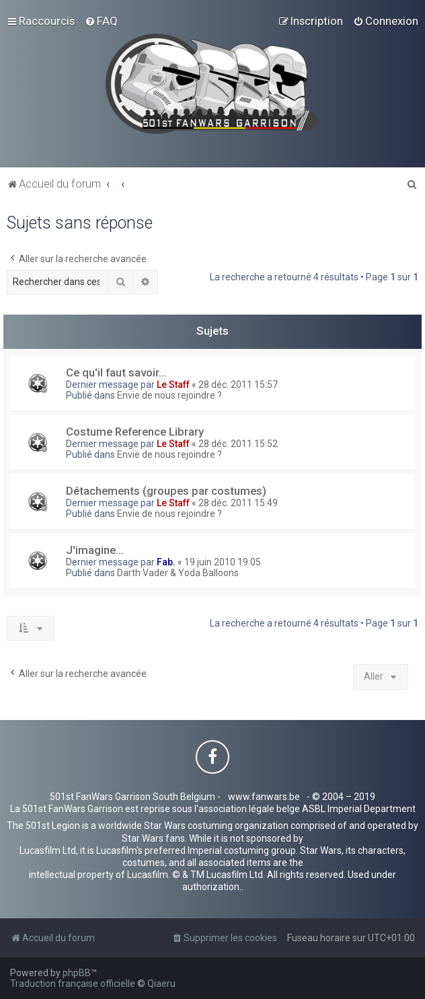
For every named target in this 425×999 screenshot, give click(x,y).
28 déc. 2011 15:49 (238, 502)
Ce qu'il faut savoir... (116, 372)
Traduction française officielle (72, 983)
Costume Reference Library (135, 431)
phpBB (77, 972)
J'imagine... (95, 550)
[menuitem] (101, 20)
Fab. (166, 562)
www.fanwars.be (264, 796)
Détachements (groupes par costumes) (166, 490)
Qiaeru (161, 983)
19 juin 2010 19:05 (222, 562)
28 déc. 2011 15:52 (238, 443)
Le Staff (173, 384)
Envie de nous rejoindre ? (169, 395)
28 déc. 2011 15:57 (238, 384)
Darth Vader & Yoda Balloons (178, 572)
